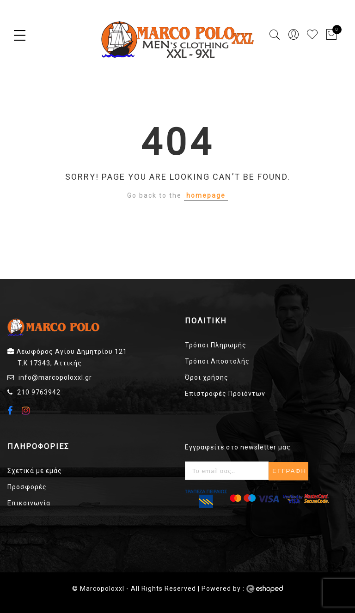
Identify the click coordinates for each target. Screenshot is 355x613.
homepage (206, 195)
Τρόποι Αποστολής (217, 361)
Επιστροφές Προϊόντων (225, 393)
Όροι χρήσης (206, 377)
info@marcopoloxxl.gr (55, 377)
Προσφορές (27, 487)
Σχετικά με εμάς (34, 470)
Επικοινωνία (28, 503)
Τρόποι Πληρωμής (215, 345)
